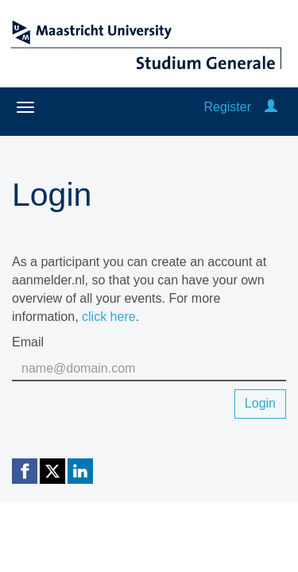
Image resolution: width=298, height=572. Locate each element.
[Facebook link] (24, 471)
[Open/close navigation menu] (25, 107)
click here (109, 316)
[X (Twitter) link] (52, 471)
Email (28, 342)
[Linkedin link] (80, 471)
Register (227, 107)
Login (260, 403)
